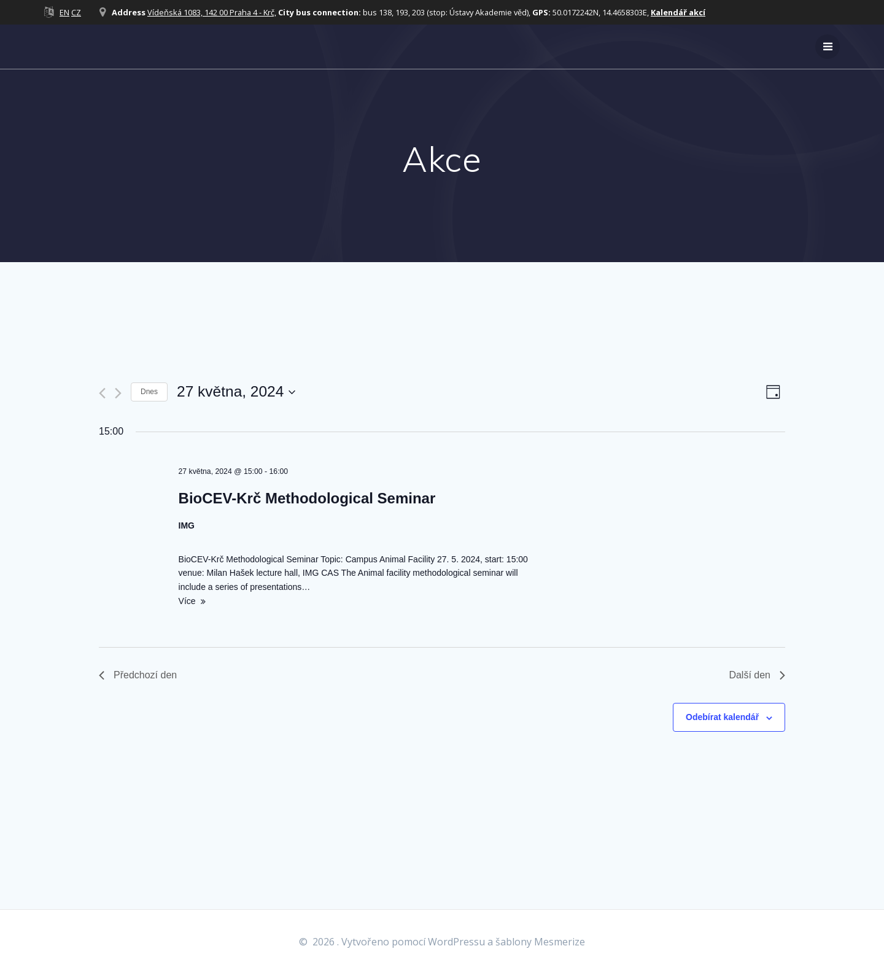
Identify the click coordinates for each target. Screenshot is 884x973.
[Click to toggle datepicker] (236, 392)
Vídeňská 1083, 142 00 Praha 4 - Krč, (211, 12)
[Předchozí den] (102, 393)
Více (187, 601)
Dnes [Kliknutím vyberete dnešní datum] (149, 391)
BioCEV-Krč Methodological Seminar (307, 498)
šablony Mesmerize (540, 941)
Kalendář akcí (678, 12)
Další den (757, 675)
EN (64, 12)
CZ (76, 12)
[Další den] (118, 393)
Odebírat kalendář (722, 717)
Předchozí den (138, 675)
